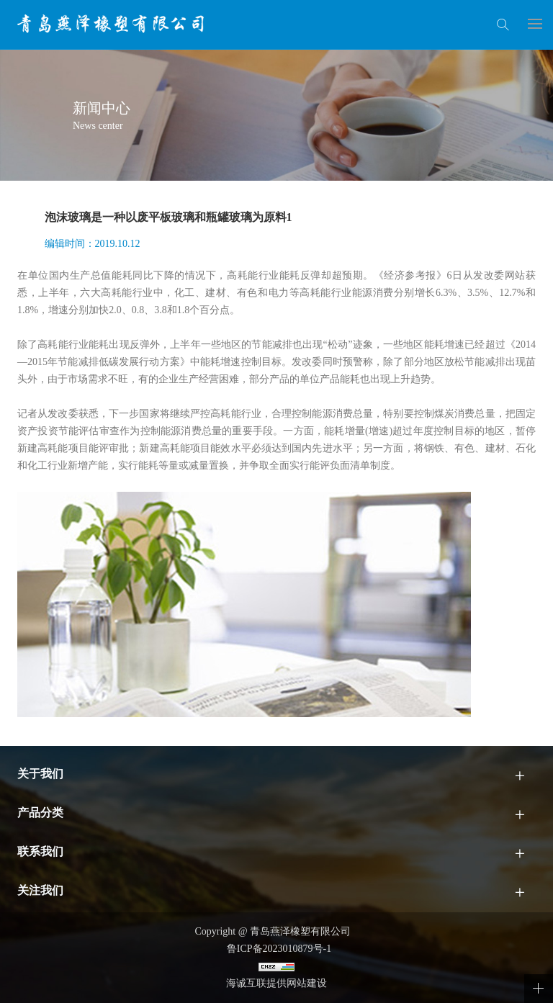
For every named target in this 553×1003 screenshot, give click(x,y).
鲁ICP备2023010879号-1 (276, 948)
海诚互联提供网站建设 (276, 983)
